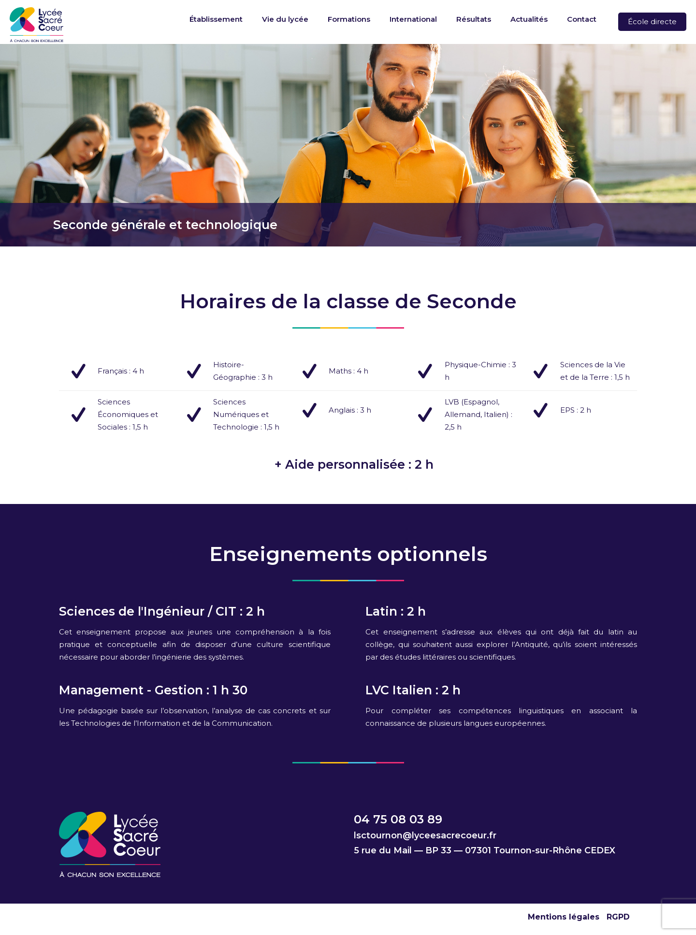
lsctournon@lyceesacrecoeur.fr (425, 835)
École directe (652, 21)
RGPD (618, 916)
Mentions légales (563, 916)
